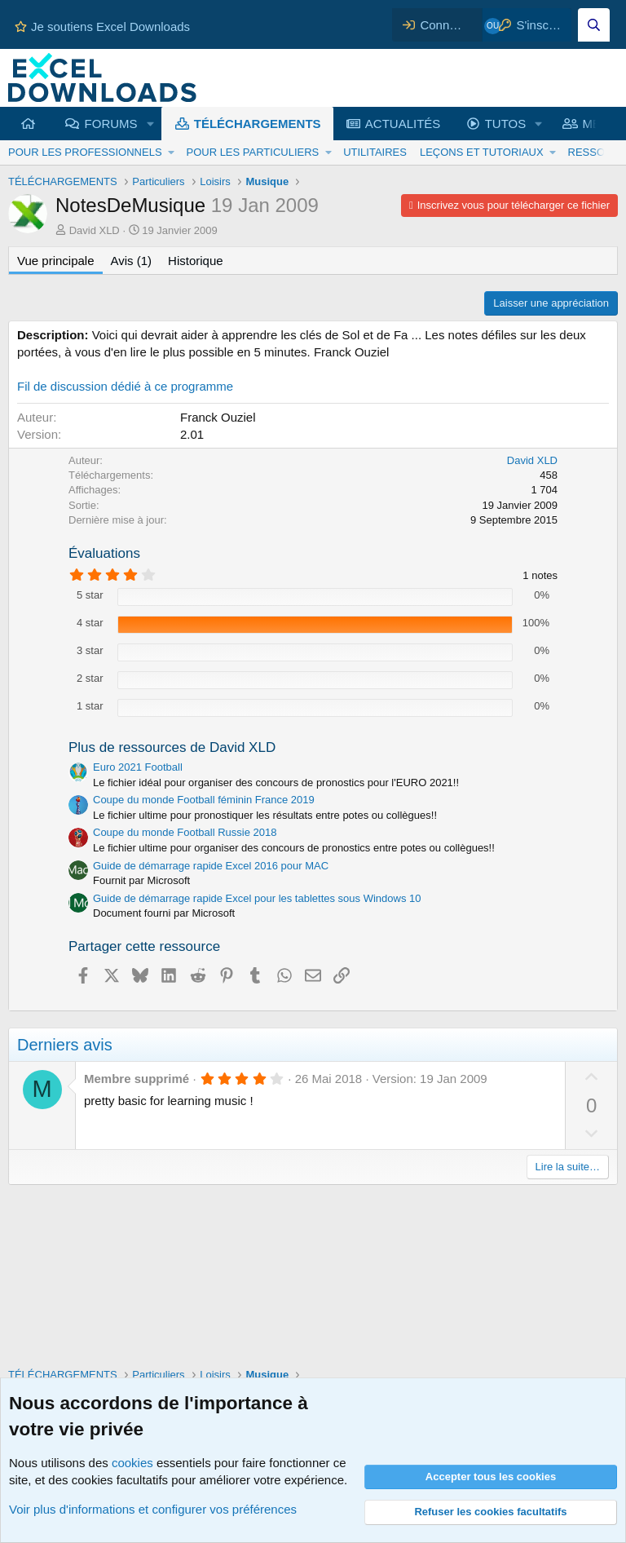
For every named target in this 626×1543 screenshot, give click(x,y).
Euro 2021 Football (138, 767)
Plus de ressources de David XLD (172, 747)
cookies (132, 1463)
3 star (90, 650)
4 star (90, 623)
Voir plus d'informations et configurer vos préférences (153, 1509)
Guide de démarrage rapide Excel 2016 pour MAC (210, 866)
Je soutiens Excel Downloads (102, 26)
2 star (90, 678)
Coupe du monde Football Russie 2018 (184, 832)
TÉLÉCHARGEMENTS (257, 123)
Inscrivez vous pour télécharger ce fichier (513, 205)
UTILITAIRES (375, 152)
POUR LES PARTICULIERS (252, 152)
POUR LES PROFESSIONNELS (85, 152)
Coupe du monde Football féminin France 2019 (204, 800)
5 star (90, 595)
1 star (90, 706)
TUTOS (506, 123)
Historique (195, 260)
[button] (150, 123)
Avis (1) (131, 260)
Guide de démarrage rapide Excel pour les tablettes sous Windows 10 (257, 898)
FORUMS (111, 123)
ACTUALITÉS (403, 123)
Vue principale (56, 260)
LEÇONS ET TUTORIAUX (482, 152)
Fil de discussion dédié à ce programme (125, 386)
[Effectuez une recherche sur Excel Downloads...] (594, 25)
